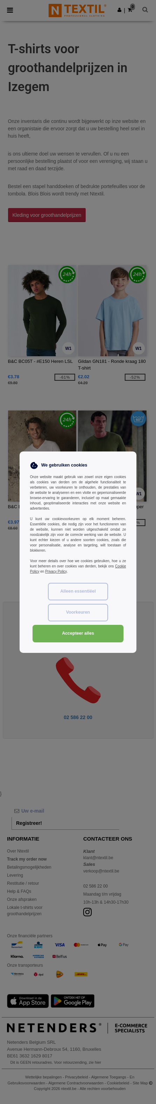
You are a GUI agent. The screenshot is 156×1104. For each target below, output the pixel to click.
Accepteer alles (78, 633)
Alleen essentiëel (77, 591)
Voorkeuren (78, 612)
